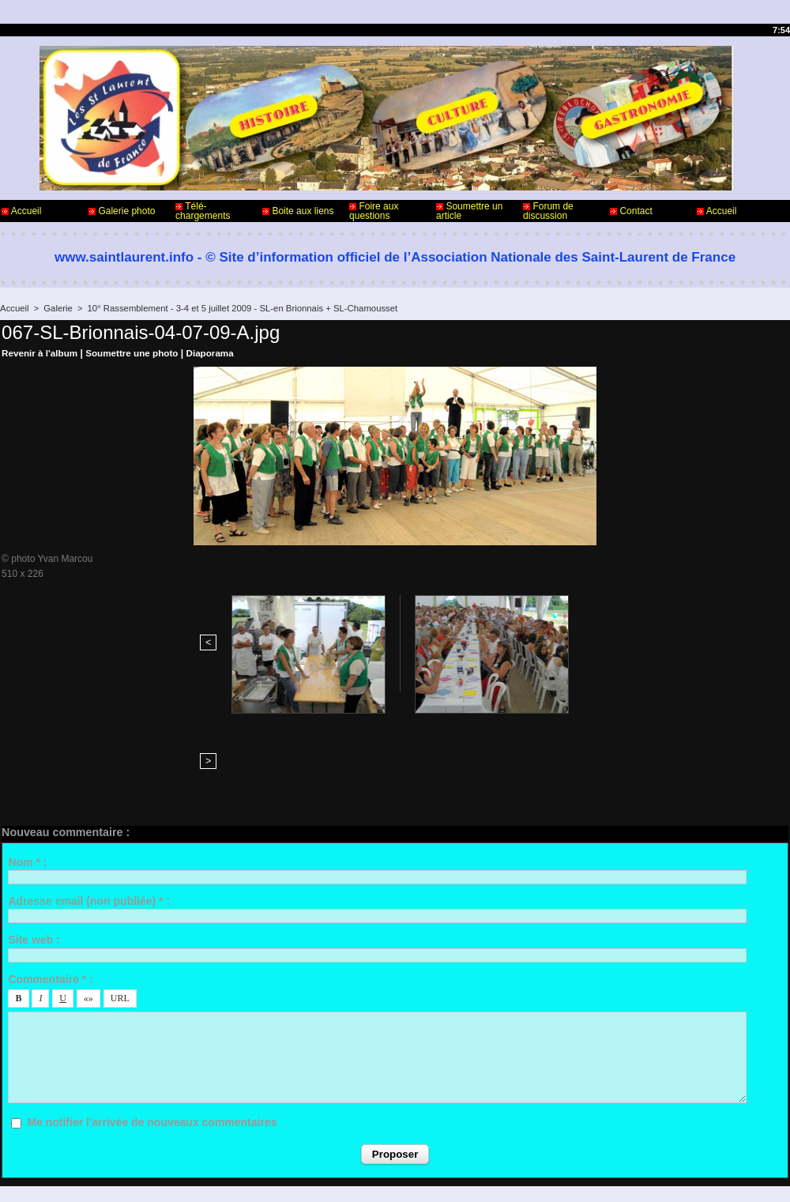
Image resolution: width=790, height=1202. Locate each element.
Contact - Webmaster (46, 1137)
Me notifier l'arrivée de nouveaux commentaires (151, 1005)
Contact (631, 211)
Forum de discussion (548, 211)
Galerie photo (121, 211)
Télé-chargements (202, 211)
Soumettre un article (469, 211)
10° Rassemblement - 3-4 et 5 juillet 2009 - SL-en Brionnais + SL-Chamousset (235, 308)
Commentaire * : (50, 861)
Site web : (33, 822)
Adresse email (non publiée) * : (89, 784)
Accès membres (364, 1176)
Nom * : (27, 744)
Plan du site (434, 1176)
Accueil (21, 211)
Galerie (56, 308)
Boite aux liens (297, 211)
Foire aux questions (373, 211)
